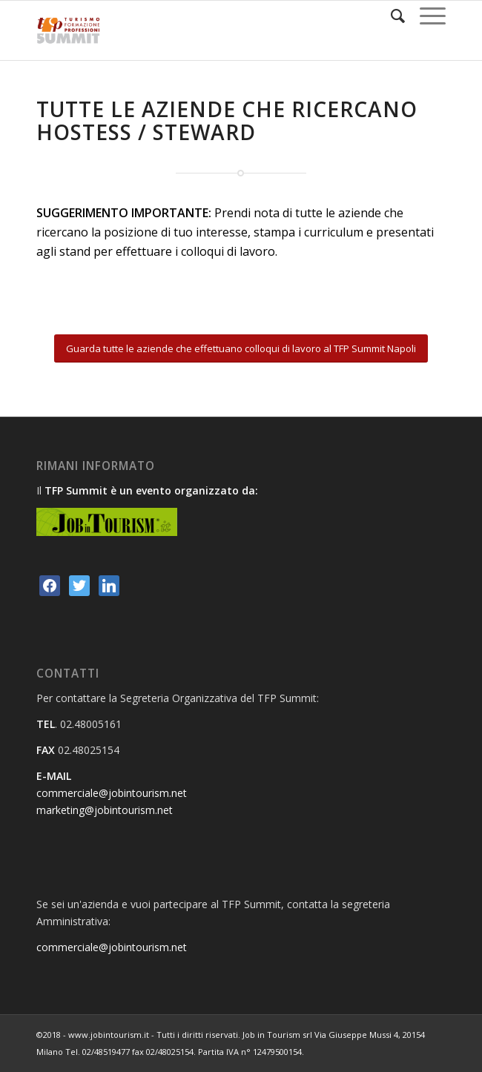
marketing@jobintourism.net (104, 810)
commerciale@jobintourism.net (111, 793)
